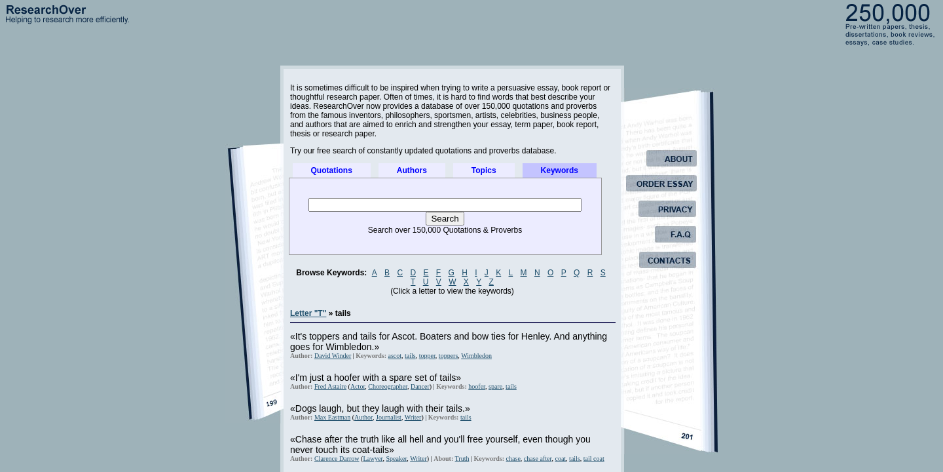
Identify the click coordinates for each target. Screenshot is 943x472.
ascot (394, 355)
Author (363, 417)
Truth (462, 458)
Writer (413, 417)
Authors (412, 170)
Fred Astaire (330, 386)
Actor (357, 386)
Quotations (331, 170)
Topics (484, 170)
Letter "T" (308, 313)
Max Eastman (332, 417)
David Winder (332, 355)
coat (560, 458)
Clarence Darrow (337, 458)
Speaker (396, 458)
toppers (448, 355)
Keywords (559, 170)
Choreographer (387, 386)
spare (495, 386)
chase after (538, 458)
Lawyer (372, 458)
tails (410, 355)
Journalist (388, 417)
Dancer (420, 386)
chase (513, 458)
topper (427, 355)
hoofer (476, 386)
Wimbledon (476, 355)
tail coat (593, 458)
